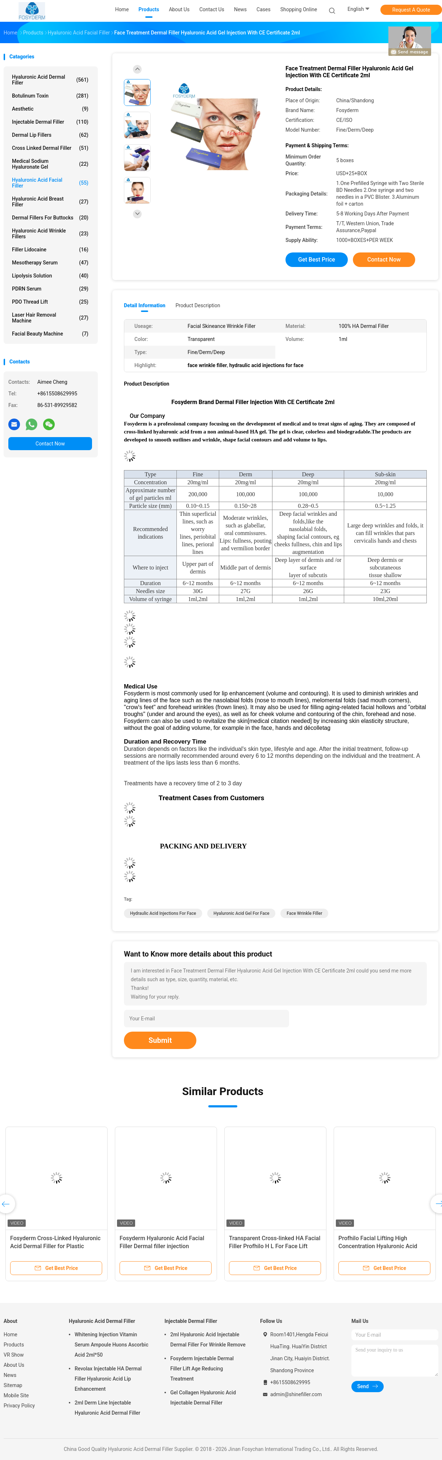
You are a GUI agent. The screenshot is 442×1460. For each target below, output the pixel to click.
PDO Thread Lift (50, 301)
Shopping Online (298, 9)
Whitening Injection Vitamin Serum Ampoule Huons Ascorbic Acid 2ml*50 (111, 1345)
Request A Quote (411, 10)
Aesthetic (50, 108)
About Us (14, 1365)
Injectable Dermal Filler (50, 122)
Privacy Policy (19, 1405)
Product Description (197, 305)
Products (14, 1345)
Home (10, 1334)
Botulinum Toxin (50, 95)
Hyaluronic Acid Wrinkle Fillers (50, 233)
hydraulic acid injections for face (163, 913)
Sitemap (13, 1385)
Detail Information (144, 305)
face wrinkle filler (304, 913)
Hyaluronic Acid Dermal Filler (50, 80)
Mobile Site (16, 1395)
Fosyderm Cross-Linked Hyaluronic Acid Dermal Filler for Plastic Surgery (55, 1246)
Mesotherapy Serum (50, 262)
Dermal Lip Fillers (50, 135)
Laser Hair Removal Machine (50, 318)
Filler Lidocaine (50, 249)
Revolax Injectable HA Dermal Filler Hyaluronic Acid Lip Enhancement (108, 1379)
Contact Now (50, 444)
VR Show (14, 1355)
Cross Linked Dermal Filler (50, 148)
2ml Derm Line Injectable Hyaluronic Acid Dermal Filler (107, 1408)
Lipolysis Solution (50, 275)
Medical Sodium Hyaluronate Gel (50, 164)
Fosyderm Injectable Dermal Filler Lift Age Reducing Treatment (202, 1369)
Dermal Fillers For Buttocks (50, 217)
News (10, 1375)
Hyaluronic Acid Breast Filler (50, 201)
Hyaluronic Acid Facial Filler (50, 183)
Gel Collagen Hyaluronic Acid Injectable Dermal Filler (203, 1398)
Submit (160, 1040)
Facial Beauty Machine (50, 333)
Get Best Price (316, 259)
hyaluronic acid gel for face (241, 913)
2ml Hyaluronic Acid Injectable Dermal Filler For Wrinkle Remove (208, 1340)
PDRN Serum (50, 288)
